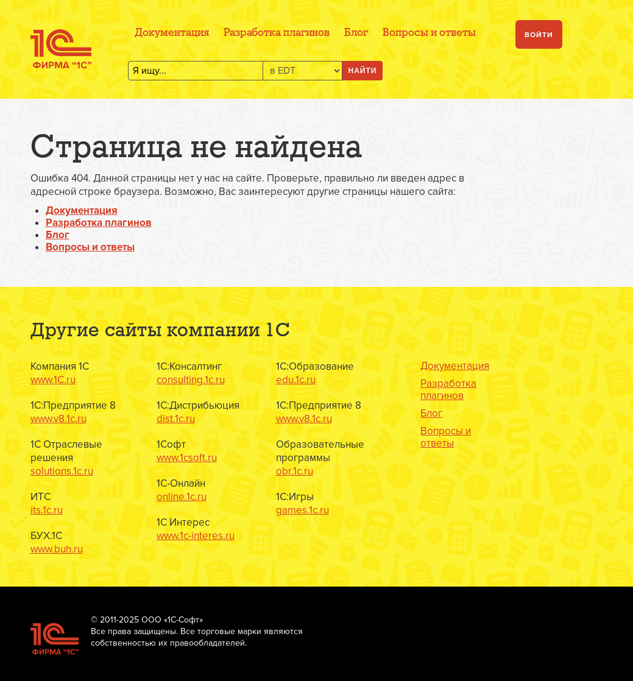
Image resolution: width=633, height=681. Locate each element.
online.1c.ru (182, 496)
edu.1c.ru (296, 379)
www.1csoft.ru (187, 457)
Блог (356, 33)
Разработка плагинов (277, 33)
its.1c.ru (46, 510)
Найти (362, 70)
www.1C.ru (53, 379)
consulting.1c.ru (191, 379)
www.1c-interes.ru (196, 535)
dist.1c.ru (176, 418)
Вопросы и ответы (429, 33)
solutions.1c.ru (61, 471)
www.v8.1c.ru (58, 418)
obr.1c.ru (294, 471)
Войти (539, 35)
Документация (172, 33)
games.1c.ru (302, 510)
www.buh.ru (56, 549)
